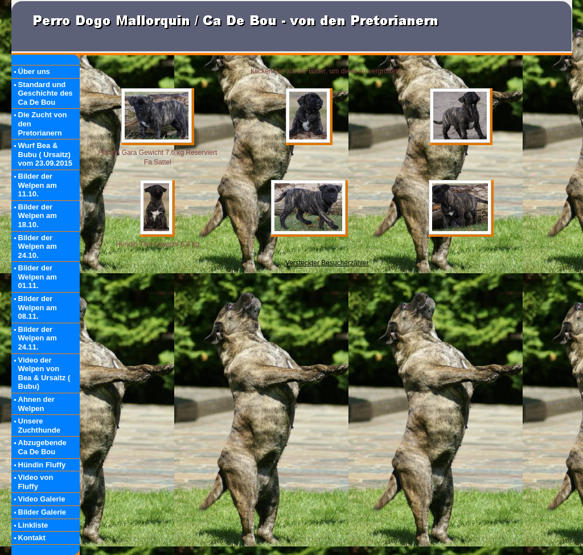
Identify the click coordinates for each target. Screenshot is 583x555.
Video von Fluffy (36, 482)
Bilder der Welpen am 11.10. (37, 185)
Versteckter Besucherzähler (327, 263)
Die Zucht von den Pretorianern (42, 123)
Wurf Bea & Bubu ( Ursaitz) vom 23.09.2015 (45, 154)
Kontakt (32, 537)
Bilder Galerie (42, 512)
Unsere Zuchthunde (39, 425)
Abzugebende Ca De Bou (42, 447)
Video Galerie (41, 499)
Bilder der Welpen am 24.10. (37, 246)
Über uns (34, 71)
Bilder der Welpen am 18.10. (37, 216)
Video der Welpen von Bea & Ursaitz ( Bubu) (44, 373)
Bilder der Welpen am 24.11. (37, 338)
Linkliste (33, 525)
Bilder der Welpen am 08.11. (37, 307)
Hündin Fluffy (42, 465)
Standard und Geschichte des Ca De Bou (45, 93)
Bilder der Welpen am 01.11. (37, 277)
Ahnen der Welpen (36, 404)
